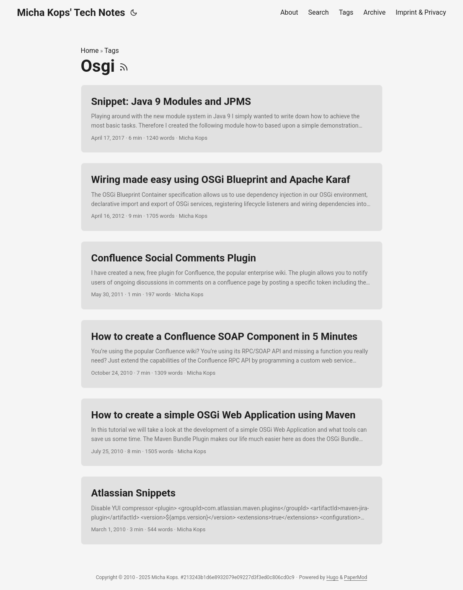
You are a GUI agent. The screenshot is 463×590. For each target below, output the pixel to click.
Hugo (332, 577)
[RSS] (124, 66)
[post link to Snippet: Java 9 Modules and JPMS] (231, 119)
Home (90, 51)
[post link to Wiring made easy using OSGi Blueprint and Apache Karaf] (231, 197)
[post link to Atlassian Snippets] (231, 510)
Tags (111, 51)
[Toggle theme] (134, 12)
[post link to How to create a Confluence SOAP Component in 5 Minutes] (231, 354)
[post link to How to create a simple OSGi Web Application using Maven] (231, 432)
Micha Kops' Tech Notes (71, 12)
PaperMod (355, 577)
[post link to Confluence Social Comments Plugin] (231, 275)
